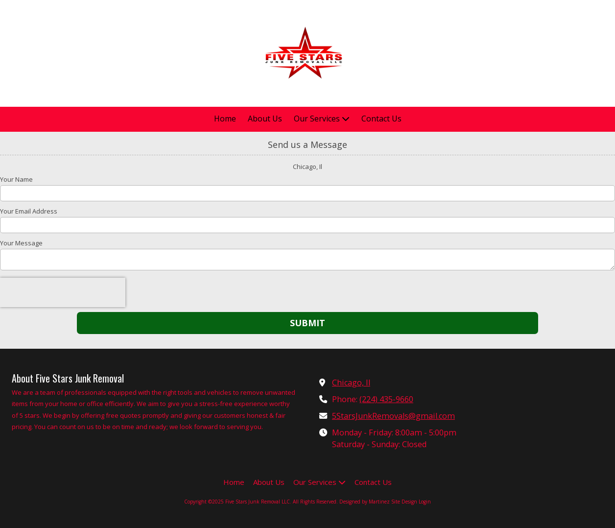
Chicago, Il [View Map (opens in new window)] (351, 382)
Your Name (16, 179)
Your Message (21, 243)
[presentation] (62, 292)
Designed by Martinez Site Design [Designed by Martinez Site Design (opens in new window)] (378, 501)
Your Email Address (28, 211)
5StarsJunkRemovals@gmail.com (393, 415)
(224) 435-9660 (386, 399)
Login (425, 501)
